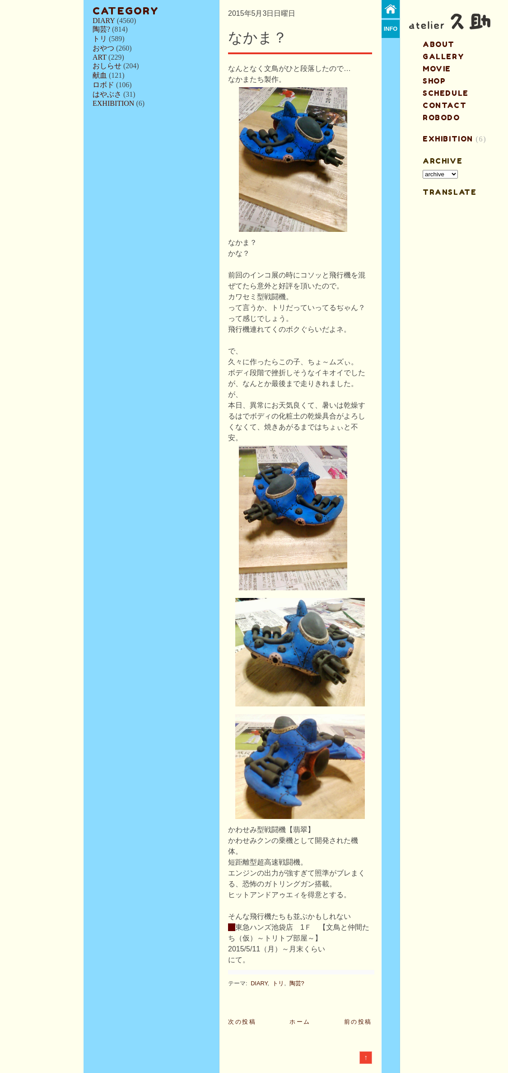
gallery (443, 56)
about (439, 44)
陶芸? (101, 29)
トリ (100, 38)
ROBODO (441, 117)
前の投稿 (358, 1021)
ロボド (103, 85)
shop (434, 80)
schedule (446, 93)
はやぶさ (107, 94)
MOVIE (437, 68)
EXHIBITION (113, 103)
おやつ (103, 48)
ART (100, 57)
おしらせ (107, 66)
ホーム (300, 1021)
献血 (100, 75)
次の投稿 (242, 1021)
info (391, 28)
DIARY (104, 20)
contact (444, 105)
